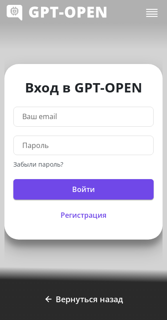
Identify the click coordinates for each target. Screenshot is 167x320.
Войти (83, 189)
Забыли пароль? (38, 164)
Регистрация (83, 215)
